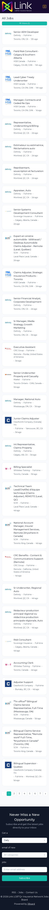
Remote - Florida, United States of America (28, 355)
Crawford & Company (23, 685)
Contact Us (31, 892)
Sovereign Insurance (23, 216)
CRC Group (19, 350)
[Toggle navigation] (44, 6)
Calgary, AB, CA (21, 455)
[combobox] (24, 840)
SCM (16, 253)
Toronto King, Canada (23, 543)
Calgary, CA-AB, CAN (23, 65)
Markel (17, 379)
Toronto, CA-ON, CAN (23, 88)
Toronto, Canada (21, 474)
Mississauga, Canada (23, 718)
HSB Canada (19, 61)
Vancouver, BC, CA (34, 428)
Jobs (21, 892)
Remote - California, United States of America (26, 570)
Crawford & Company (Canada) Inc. (27, 423)
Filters (24, 23)
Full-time (28, 35)
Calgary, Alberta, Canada (26, 220)
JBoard (31, 904)
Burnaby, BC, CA (22, 689)
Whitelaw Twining (22, 470)
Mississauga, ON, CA (23, 406)
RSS (14, 892)
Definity (17, 35)
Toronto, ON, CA (21, 39)
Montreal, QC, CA (21, 133)
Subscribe (24, 878)
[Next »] (45, 793)
